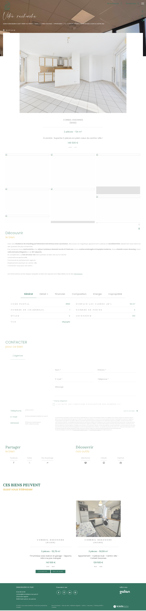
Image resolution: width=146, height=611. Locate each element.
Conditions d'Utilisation (95, 429)
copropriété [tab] (115, 294)
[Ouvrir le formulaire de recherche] (131, 3)
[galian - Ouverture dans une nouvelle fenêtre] (125, 593)
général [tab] (28, 294)
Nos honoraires (56, 606)
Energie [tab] (97, 294)
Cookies (54, 608)
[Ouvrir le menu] (143, 3)
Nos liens (90, 606)
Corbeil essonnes (46, 24)
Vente (36, 24)
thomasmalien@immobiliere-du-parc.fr (36, 416)
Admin (84, 606)
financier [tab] (60, 294)
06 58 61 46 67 (29, 410)
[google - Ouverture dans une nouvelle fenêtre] (75, 593)
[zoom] (27, 155)
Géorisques (78, 274)
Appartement (58, 24)
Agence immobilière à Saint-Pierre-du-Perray (18, 24)
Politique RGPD (98, 606)
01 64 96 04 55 (20, 592)
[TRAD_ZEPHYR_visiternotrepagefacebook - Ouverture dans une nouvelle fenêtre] (58, 593)
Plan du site (65, 606)
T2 (65, 24)
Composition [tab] (79, 294)
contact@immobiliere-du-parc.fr (27, 595)
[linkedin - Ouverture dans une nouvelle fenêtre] (69, 593)
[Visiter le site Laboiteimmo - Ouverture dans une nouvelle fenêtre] (121, 607)
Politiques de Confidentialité (80, 429)
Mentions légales (75, 606)
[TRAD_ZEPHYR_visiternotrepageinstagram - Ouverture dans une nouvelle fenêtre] (64, 593)
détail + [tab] (44, 294)
